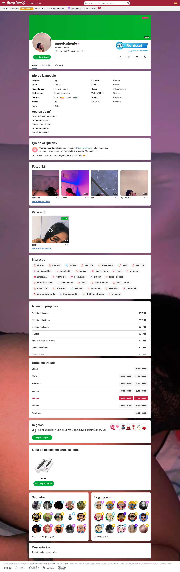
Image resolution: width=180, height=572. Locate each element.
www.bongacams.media (39, 563)
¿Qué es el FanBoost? (139, 51)
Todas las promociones (58, 8)
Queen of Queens (84, 148)
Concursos (76, 9)
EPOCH (54, 563)
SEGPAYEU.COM (63, 563)
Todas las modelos (10, 9)
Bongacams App (91, 8)
